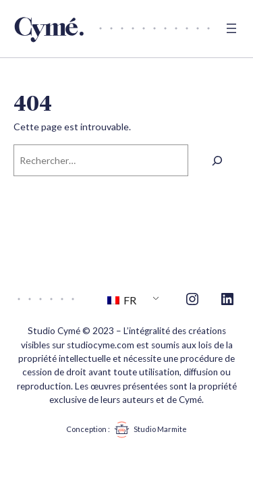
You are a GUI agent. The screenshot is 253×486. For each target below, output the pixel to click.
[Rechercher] (217, 160)
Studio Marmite (148, 429)
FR (121, 300)
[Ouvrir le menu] (231, 28)
